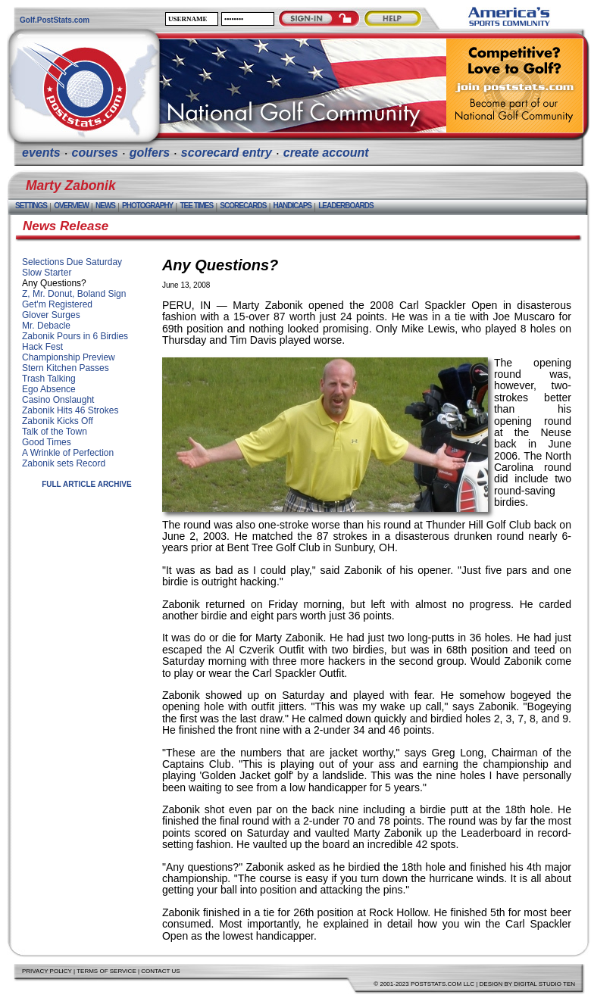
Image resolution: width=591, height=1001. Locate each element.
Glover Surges (51, 315)
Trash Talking (49, 378)
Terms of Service (106, 971)
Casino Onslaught (58, 399)
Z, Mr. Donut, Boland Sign (74, 293)
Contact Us (160, 971)
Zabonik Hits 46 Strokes (70, 410)
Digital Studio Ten (544, 984)
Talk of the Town (54, 431)
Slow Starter (46, 272)
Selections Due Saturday (72, 262)
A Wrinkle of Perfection (68, 452)
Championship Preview (68, 357)
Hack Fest (42, 346)
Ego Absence (49, 389)
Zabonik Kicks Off (57, 421)
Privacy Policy (47, 971)
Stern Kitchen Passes (65, 368)
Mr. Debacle (46, 325)
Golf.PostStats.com (54, 20)
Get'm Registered (57, 304)
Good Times (46, 442)
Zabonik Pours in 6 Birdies (75, 336)
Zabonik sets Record (63, 463)
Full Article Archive (87, 484)
